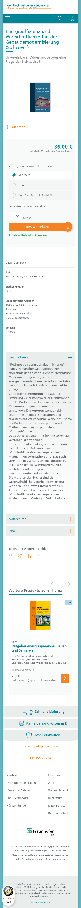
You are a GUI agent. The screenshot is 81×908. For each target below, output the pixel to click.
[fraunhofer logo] (40, 832)
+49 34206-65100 (40, 758)
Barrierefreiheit (58, 813)
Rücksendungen (17, 805)
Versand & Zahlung (19, 790)
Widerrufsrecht (58, 790)
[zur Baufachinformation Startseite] (40, 7)
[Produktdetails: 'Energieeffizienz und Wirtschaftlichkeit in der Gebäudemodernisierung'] (41, 99)
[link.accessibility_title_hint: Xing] (20, 556)
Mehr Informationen (55, 859)
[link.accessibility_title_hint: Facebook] (10, 556)
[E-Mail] (39, 556)
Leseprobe (17, 127)
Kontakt (12, 775)
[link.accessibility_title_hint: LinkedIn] (29, 556)
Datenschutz (56, 805)
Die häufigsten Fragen (21, 783)
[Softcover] (40, 175)
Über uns (54, 775)
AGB (51, 783)
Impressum (55, 798)
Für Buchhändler (17, 798)
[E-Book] (40, 185)
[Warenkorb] (72, 8)
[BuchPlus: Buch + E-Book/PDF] (40, 195)
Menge (27, 218)
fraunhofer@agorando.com (41, 746)
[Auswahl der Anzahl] (15, 216)
